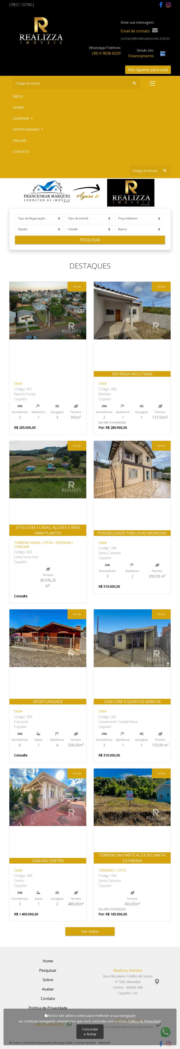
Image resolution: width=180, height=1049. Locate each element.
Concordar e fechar (90, 1031)
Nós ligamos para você (148, 69)
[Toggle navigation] (152, 83)
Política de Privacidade (144, 1021)
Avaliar (19, 140)
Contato (21, 151)
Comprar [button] (21, 118)
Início (26, 96)
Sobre (27, 107)
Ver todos (90, 931)
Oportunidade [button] (26, 129)
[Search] (76, 83)
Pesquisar (90, 239)
